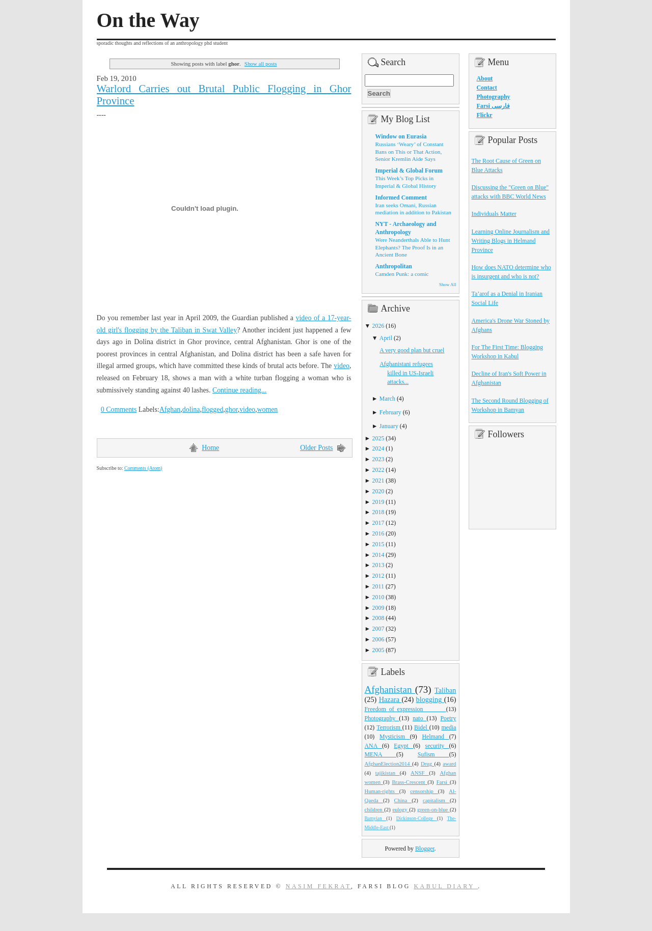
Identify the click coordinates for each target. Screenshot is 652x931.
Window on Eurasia (401, 136)
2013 (378, 565)
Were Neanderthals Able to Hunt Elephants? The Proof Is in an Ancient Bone (412, 247)
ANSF (420, 773)
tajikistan (387, 773)
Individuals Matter (494, 213)
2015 (378, 544)
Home (210, 448)
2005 (378, 650)
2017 (378, 522)
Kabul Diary (446, 886)
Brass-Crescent (409, 782)
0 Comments (119, 409)
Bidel (421, 727)
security (437, 745)
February (390, 412)
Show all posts (260, 64)
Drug (427, 763)
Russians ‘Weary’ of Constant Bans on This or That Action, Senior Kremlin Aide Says (409, 151)
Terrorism (389, 727)
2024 (378, 448)
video (341, 366)
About (485, 78)
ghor (231, 409)
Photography (382, 718)
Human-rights (382, 791)
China (403, 800)
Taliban (445, 690)
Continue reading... (239, 390)
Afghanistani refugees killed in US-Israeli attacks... (406, 373)
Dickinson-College (416, 818)
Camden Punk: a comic (402, 274)
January (388, 426)
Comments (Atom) (143, 468)
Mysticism (394, 736)
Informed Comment (401, 197)
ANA (374, 745)
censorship (424, 791)
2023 (378, 459)
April (385, 338)
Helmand (435, 736)
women (267, 409)
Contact (487, 87)
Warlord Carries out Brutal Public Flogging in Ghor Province (224, 94)
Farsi (443, 782)
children (375, 809)
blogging (430, 699)
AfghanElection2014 (389, 763)
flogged (212, 409)
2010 (378, 597)
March (387, 398)
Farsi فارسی (493, 105)
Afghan (170, 409)
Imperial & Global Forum (409, 170)
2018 (378, 512)
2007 (378, 628)
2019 (378, 501)
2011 (378, 586)
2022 (378, 469)
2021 (378, 480)
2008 (378, 618)
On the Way (148, 20)
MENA (380, 754)
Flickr (485, 115)
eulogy (400, 809)
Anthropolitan (393, 266)
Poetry (448, 718)
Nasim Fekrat (318, 886)
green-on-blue (433, 809)
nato (419, 718)
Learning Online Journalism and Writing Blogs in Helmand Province (511, 240)
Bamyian (376, 818)
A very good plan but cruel (411, 350)
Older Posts (316, 448)
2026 (378, 325)
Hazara (390, 699)
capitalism (436, 800)
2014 (378, 554)
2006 (378, 639)
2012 (378, 575)
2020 (378, 491)
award (449, 763)
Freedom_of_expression (405, 709)
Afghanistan (390, 689)
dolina (191, 409)
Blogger (424, 848)
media (448, 727)
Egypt (403, 745)
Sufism (433, 754)
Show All (447, 284)
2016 (378, 533)
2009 (378, 607)
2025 (378, 438)
